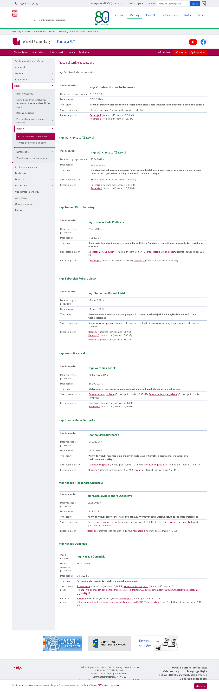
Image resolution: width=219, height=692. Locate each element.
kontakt (131, 3)
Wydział (34, 73)
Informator (180, 52)
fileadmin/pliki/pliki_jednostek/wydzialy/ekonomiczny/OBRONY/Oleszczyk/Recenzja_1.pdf (127, 602)
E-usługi (84, 52)
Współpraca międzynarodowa (31, 157)
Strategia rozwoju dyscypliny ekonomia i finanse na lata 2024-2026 (33, 103)
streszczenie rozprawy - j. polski (103, 522)
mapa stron (151, 3)
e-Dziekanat (164, 52)
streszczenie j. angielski (136, 586)
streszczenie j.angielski (155, 464)
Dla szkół (34, 179)
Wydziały (16, 31)
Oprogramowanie (24, 204)
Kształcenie (34, 79)
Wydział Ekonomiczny (35, 31)
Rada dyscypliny (24, 93)
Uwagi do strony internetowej (189, 667)
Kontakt (34, 210)
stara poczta (120, 3)
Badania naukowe (25, 112)
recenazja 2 (139, 530)
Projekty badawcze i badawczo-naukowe (34, 120)
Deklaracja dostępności (193, 678)
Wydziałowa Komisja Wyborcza (31, 61)
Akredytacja (21, 197)
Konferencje (34, 151)
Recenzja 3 (94, 339)
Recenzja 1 (95, 115)
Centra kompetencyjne (34, 167)
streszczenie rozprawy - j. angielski (172, 522)
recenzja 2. (125, 598)
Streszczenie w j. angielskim (161, 251)
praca (140, 3)
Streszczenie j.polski (98, 464)
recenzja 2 (139, 260)
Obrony (62, 31)
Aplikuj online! (198, 52)
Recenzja (81, 598)
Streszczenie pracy (99, 109)
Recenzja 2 (95, 118)
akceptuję (200, 686)
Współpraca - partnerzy (27, 191)
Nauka (52, 31)
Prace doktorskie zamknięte (32, 142)
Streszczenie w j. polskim (101, 251)
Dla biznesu (34, 173)
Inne (72, 52)
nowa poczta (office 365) (101, 3)
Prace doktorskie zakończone (33, 136)
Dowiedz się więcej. (111, 685)
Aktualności (21, 67)
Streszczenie (97, 179)
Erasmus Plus (34, 185)
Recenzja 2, (94, 335)
